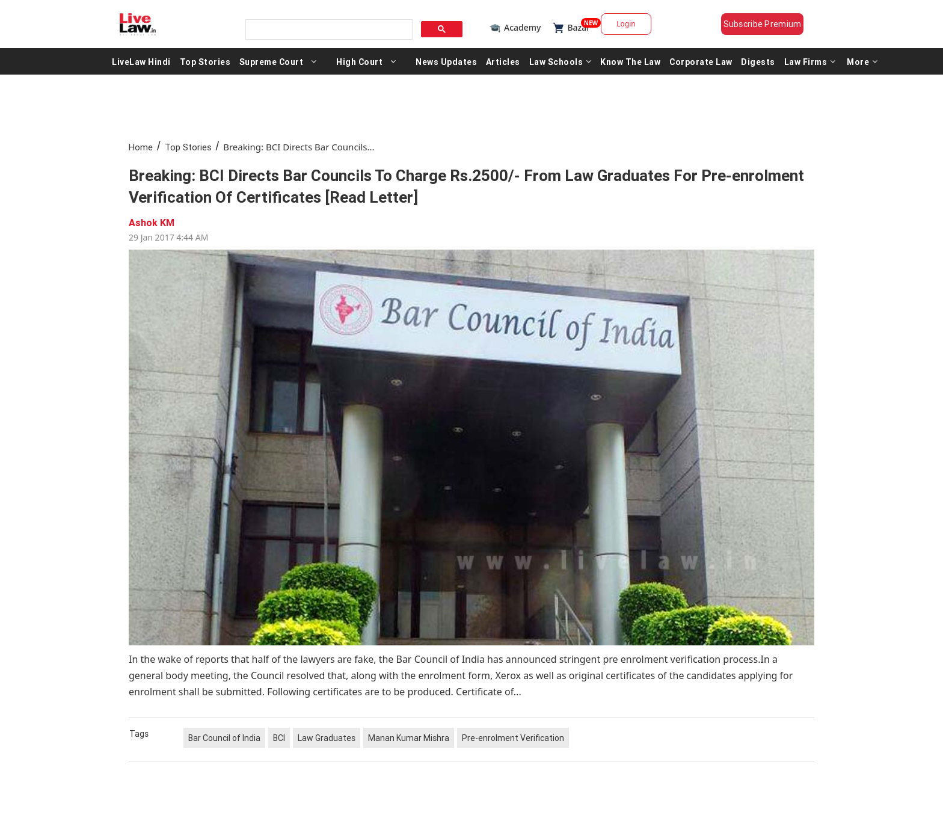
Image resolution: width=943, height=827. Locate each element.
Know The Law (630, 61)
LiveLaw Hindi (141, 61)
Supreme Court (271, 61)
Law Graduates (326, 738)
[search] (327, 30)
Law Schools (560, 61)
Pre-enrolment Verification (513, 738)
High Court (359, 61)
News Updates (446, 61)
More (862, 61)
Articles (503, 61)
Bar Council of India (224, 738)
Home (141, 147)
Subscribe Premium (762, 24)
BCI (279, 738)
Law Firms (810, 61)
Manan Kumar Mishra (408, 738)
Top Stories (205, 61)
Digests (758, 61)
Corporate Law (701, 61)
